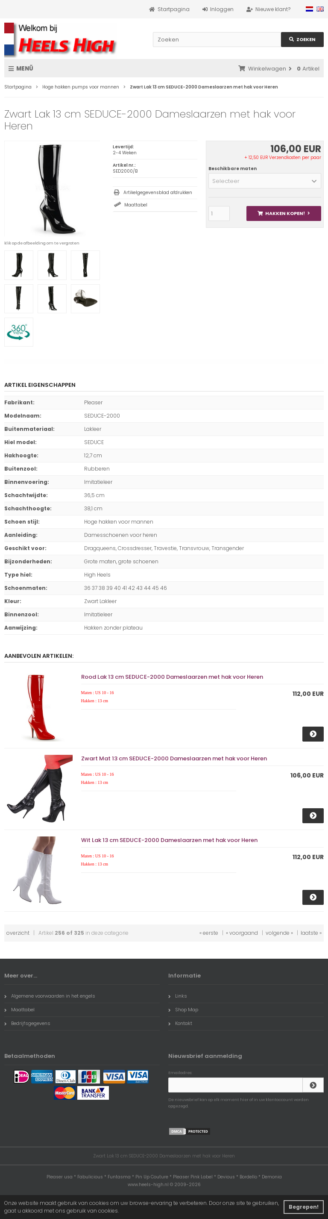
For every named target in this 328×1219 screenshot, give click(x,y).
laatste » (311, 932)
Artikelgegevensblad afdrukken (157, 192)
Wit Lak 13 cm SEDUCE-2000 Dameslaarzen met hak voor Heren (169, 840)
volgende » (279, 932)
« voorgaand (242, 932)
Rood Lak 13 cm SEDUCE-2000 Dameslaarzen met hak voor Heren (172, 677)
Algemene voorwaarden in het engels (49, 995)
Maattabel (135, 205)
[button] (264, 180)
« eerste (208, 932)
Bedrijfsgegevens (27, 1023)
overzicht (17, 932)
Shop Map (183, 1009)
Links (177, 995)
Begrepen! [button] (304, 1206)
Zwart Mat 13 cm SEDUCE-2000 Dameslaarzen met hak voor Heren (174, 758)
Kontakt (180, 1023)
